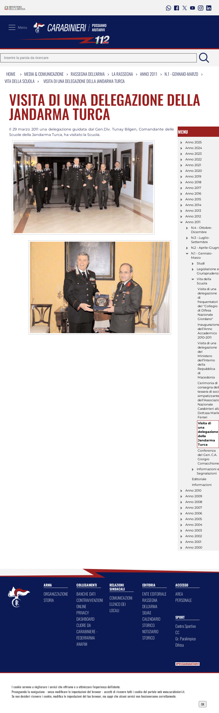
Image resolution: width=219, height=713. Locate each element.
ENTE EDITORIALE (154, 594)
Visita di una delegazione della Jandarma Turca (84, 81)
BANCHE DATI (86, 594)
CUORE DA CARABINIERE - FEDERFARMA (87, 631)
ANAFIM (81, 644)
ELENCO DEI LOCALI (118, 607)
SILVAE (146, 613)
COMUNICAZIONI (121, 598)
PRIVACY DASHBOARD (85, 616)
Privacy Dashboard (35, 704)
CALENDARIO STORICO (151, 622)
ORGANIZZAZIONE (56, 594)
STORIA (49, 600)
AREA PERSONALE (183, 597)
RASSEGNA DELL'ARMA (149, 603)
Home (10, 74)
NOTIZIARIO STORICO (150, 634)
